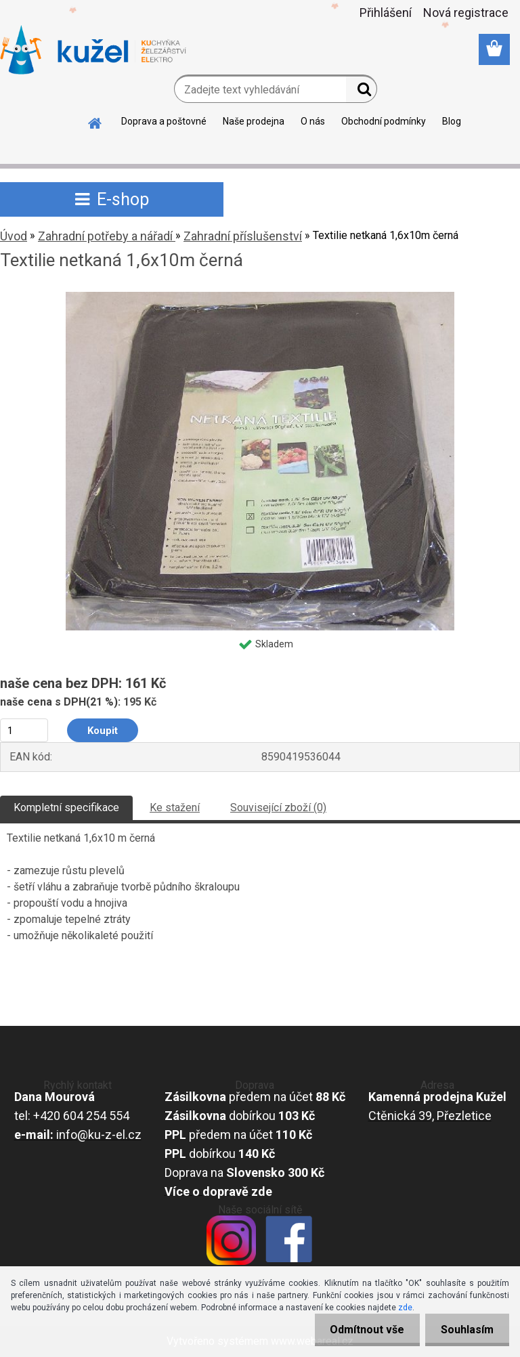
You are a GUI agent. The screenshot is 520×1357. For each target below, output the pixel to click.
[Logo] (93, 50)
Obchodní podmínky (383, 121)
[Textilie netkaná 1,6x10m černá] (260, 296)
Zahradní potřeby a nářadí (106, 236)
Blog (451, 121)
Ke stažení (175, 807)
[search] (361, 92)
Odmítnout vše (363, 1329)
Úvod (13, 236)
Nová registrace (465, 12)
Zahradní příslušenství (242, 236)
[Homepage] (95, 121)
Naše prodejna (253, 121)
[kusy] (24, 730)
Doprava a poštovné (164, 121)
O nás (313, 121)
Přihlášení (386, 12)
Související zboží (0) (278, 807)
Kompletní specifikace (66, 807)
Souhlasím (465, 1329)
